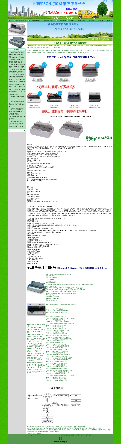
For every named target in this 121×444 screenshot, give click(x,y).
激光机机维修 (81, 21)
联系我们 (109, 21)
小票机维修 (71, 21)
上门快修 (100, 21)
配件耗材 (91, 21)
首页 (10, 21)
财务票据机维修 (61, 21)
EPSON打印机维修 (20, 21)
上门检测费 (14, 74)
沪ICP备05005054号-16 (60, 442)
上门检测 (14, 89)
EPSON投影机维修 (48, 21)
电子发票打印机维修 (34, 21)
